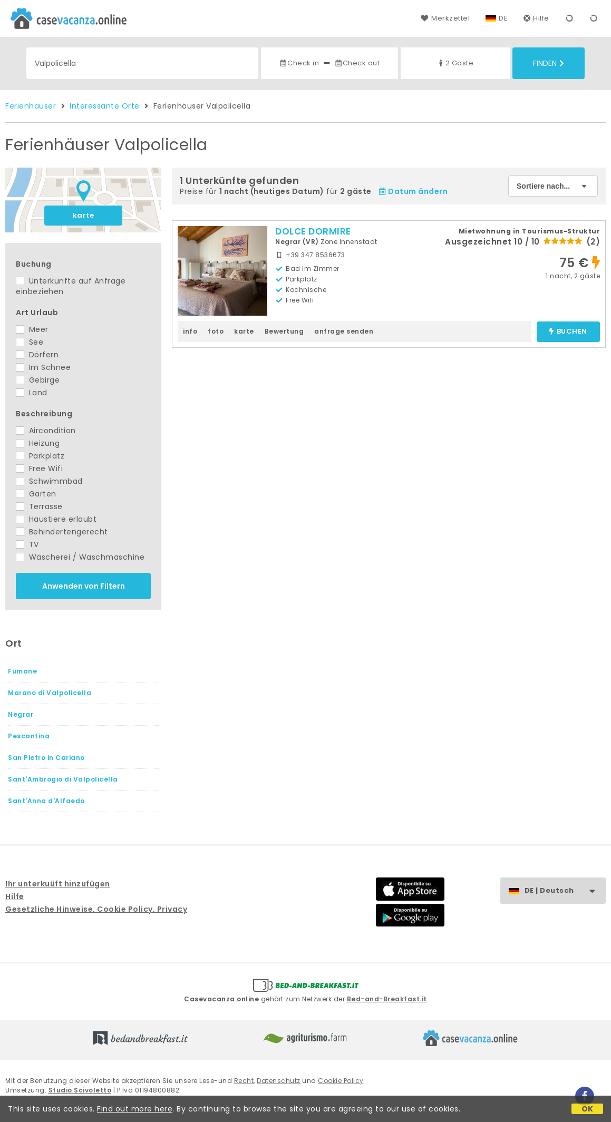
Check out (357, 63)
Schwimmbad (49, 481)
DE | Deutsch (565, 891)
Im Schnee (43, 367)
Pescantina (29, 735)
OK (587, 1109)
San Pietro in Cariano (46, 757)
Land (31, 392)
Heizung (38, 443)
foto (216, 331)
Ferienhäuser (30, 106)
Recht (244, 1080)
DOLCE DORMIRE (313, 231)
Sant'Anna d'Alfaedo (46, 800)
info (190, 331)
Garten (36, 494)
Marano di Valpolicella (49, 692)
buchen (568, 332)
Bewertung (284, 331)
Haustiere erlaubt (56, 519)
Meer (32, 329)
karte (83, 215)
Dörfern (37, 354)
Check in (299, 63)
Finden (548, 63)
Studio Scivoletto (80, 1090)
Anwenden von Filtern (83, 586)
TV (27, 544)
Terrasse (39, 506)
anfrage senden (343, 331)
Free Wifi (39, 468)
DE (503, 18)
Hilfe (536, 18)
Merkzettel (445, 18)
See (29, 342)
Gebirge (38, 380)
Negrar (20, 714)
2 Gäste (455, 63)
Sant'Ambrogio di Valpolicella (63, 779)
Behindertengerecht (62, 531)
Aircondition (46, 430)
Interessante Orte (105, 106)
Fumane (22, 671)
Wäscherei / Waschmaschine (80, 557)
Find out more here (134, 1109)
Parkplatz (40, 456)
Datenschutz (278, 1080)
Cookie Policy (341, 1080)
